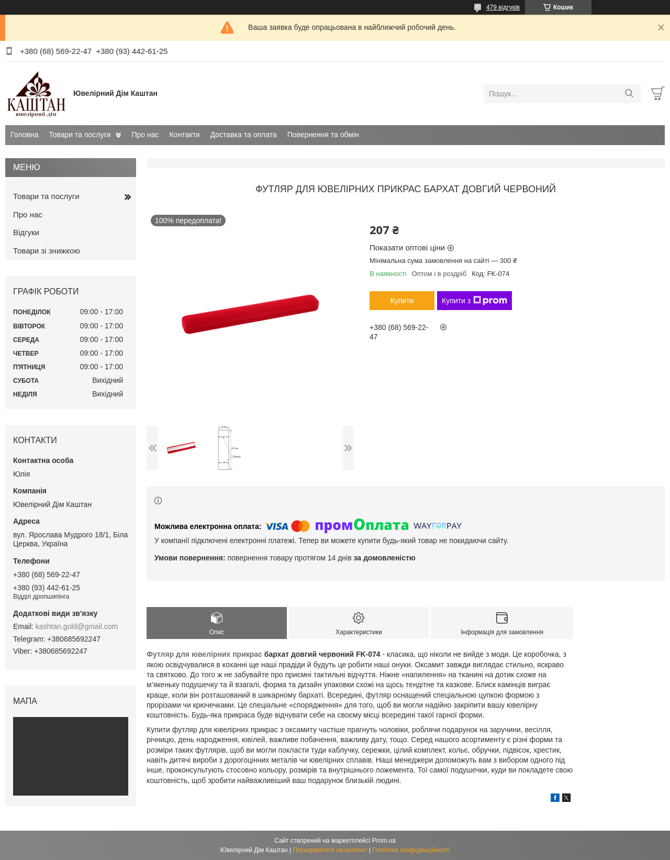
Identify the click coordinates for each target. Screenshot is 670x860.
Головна (24, 134)
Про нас (145, 134)
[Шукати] (629, 93)
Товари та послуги (79, 134)
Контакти (184, 134)
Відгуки (26, 232)
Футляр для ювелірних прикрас (204, 654)
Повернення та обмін (323, 134)
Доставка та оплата (243, 134)
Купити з (474, 300)
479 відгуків (503, 7)
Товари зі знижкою (46, 250)
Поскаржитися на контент (330, 850)
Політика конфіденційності (411, 850)
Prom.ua (384, 840)
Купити (402, 300)
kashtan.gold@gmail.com (77, 626)
